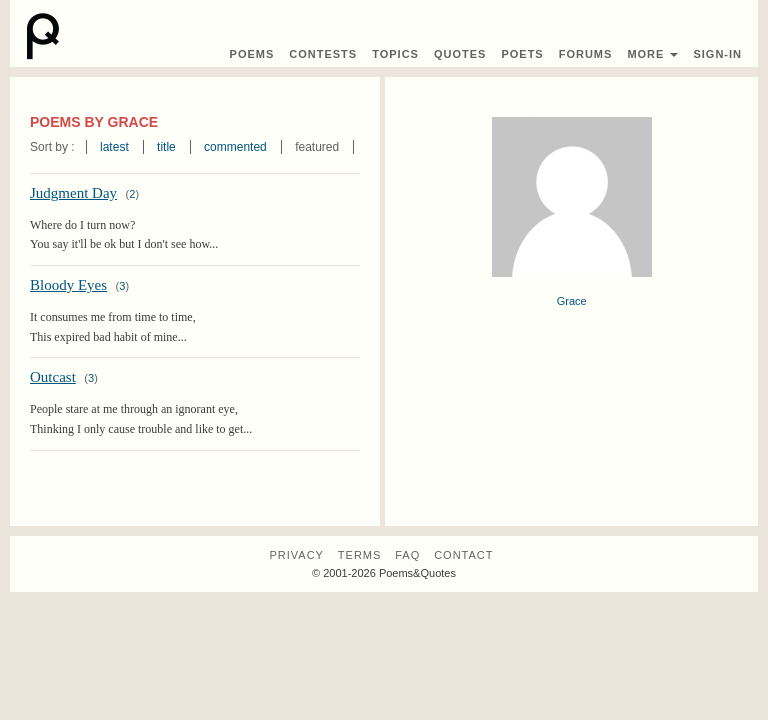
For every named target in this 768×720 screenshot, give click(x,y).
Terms (360, 555)
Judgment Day (73, 193)
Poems (252, 54)
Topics (395, 54)
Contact (463, 555)
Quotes (460, 54)
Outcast (53, 377)
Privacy (296, 555)
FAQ (407, 555)
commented (235, 147)
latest (114, 147)
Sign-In (717, 54)
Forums (586, 54)
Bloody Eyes (68, 285)
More (652, 54)
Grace (572, 301)
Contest (323, 54)
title (166, 147)
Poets (522, 54)
